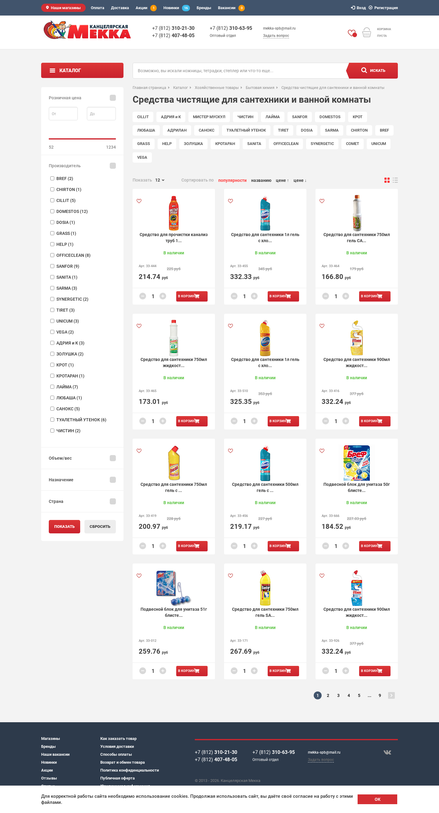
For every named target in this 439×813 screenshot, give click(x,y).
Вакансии (231, 8)
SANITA (254, 143)
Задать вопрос (276, 36)
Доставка (120, 7)
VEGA (142, 157)
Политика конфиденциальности (129, 770)
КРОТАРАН (225, 143)
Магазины (50, 738)
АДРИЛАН (177, 130)
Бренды (204, 7)
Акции (146, 8)
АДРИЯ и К (171, 117)
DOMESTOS (330, 117)
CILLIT (143, 117)
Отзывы (49, 778)
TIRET (283, 130)
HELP (167, 143)
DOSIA (307, 130)
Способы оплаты (116, 754)
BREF (384, 130)
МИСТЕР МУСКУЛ (209, 117)
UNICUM (378, 143)
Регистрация (384, 7)
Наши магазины (66, 7)
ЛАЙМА (273, 117)
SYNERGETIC (322, 143)
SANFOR (299, 117)
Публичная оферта (117, 778)
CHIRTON (359, 130)
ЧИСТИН (245, 117)
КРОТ (357, 117)
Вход (359, 7)
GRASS (143, 143)
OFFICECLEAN (285, 143)
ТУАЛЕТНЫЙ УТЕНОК (246, 130)
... (369, 695)
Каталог (70, 70)
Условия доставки (117, 746)
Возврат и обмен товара (122, 762)
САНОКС (206, 130)
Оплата (97, 7)
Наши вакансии (55, 754)
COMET (352, 143)
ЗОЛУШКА (193, 143)
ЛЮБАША (146, 130)
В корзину (187, 296)
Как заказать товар (118, 738)
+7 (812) (173, 28)
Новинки (176, 8)
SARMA (332, 130)
